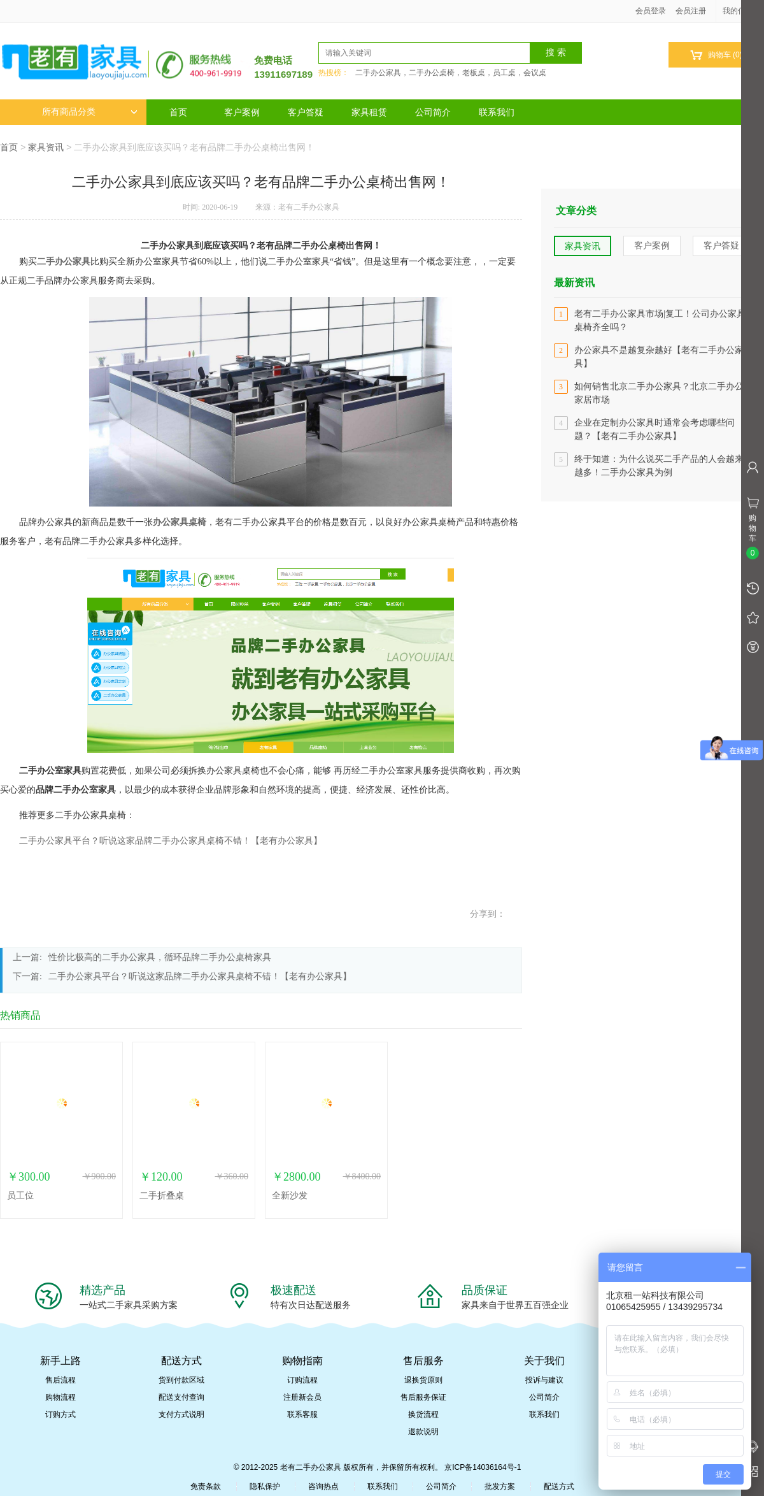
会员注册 (691, 10)
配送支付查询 (181, 1397)
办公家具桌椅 (179, 522)
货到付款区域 (181, 1380)
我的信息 (742, 10)
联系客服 (302, 1414)
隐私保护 (265, 1486)
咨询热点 (323, 1486)
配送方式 (559, 1486)
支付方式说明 (181, 1414)
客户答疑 (305, 112)
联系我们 (496, 112)
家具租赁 (369, 112)
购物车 (716, 55)
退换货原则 (423, 1380)
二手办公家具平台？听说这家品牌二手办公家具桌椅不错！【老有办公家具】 (170, 840)
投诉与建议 (544, 1380)
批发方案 (500, 1486)
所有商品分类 (90, 112)
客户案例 (242, 112)
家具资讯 (46, 147)
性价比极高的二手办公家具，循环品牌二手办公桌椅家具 (159, 957)
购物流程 (60, 1397)
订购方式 (60, 1414)
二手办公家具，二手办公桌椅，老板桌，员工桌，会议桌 (450, 72)
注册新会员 (302, 1397)
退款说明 (423, 1431)
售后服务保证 (423, 1397)
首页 (178, 112)
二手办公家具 (63, 261)
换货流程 (423, 1414)
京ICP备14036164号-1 (482, 1467)
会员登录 (650, 10)
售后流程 (60, 1380)
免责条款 (205, 1486)
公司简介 (433, 112)
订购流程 (302, 1380)
